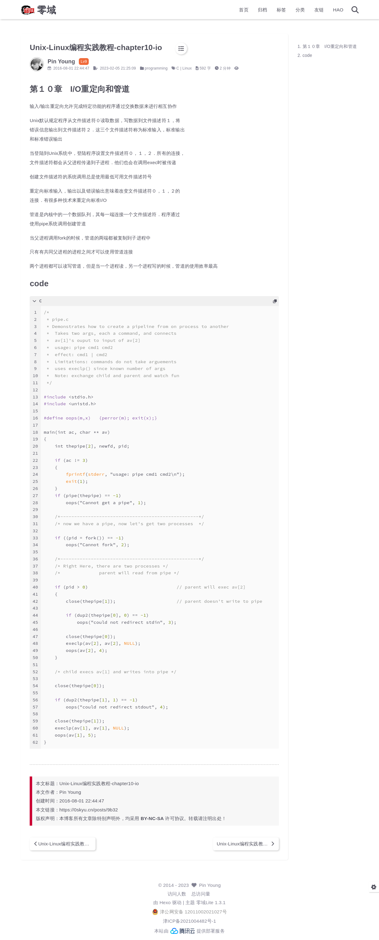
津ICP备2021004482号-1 (189, 921)
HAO (321, 11)
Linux (204, 68)
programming (173, 68)
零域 (64, 11)
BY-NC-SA (169, 818)
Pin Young (210, 885)
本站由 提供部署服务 (189, 931)
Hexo (165, 902)
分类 (282, 11)
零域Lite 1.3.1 (211, 902)
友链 (301, 11)
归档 (244, 11)
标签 (263, 11)
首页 (226, 11)
